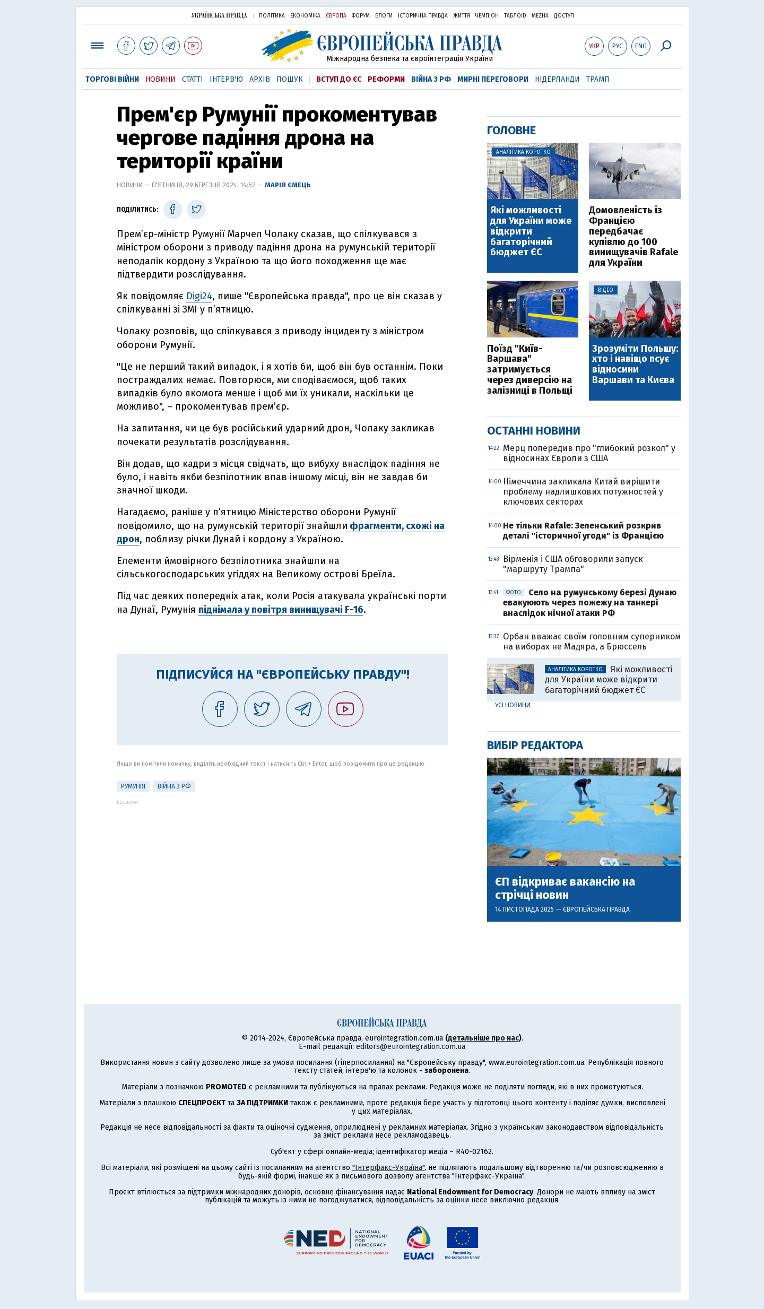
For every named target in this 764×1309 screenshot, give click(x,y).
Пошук (289, 79)
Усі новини (513, 705)
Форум (361, 16)
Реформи (386, 79)
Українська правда (219, 15)
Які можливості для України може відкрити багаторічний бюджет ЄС (530, 231)
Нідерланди (557, 79)
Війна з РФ (431, 79)
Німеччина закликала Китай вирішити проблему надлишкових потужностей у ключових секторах (583, 491)
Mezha (540, 16)
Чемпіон (487, 16)
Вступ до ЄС (338, 79)
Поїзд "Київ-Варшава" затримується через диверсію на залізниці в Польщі (529, 370)
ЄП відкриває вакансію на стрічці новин (565, 888)
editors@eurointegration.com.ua (410, 1046)
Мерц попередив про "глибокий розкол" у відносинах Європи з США (589, 453)
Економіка (305, 16)
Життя (461, 16)
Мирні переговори (492, 79)
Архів (259, 79)
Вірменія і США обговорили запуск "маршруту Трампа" (573, 564)
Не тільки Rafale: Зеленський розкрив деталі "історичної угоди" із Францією (583, 531)
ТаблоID (515, 16)
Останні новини (533, 430)
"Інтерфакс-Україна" (388, 1167)
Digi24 (199, 296)
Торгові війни (112, 79)
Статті (192, 79)
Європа (336, 16)
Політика (272, 16)
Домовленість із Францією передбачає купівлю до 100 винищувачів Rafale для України (633, 236)
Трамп (598, 79)
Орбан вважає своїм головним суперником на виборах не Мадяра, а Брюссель (592, 641)
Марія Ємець (288, 185)
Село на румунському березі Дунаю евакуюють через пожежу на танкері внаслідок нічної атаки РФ (589, 602)
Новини (160, 79)
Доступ (564, 16)
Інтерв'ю (226, 79)
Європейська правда (596, 909)
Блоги (384, 16)
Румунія (133, 786)
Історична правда (423, 16)
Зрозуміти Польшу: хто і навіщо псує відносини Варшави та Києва (635, 365)
